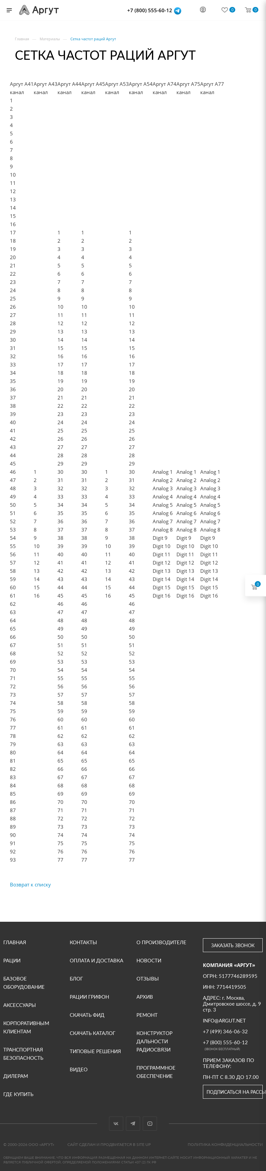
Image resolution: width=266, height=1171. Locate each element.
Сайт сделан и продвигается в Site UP (109, 1144)
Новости (148, 960)
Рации (11, 960)
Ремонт (147, 1015)
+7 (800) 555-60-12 (150, 10)
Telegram (133, 1124)
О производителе (161, 942)
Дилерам (15, 1076)
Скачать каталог (92, 1033)
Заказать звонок (232, 945)
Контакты (83, 942)
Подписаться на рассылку (235, 1092)
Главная (14, 942)
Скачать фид (87, 1015)
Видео (79, 1069)
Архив (144, 997)
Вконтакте (116, 1124)
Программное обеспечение (155, 1072)
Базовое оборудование (24, 983)
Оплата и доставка (96, 960)
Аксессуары (19, 1005)
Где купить (18, 1094)
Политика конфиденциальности (225, 1144)
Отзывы (147, 979)
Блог (76, 979)
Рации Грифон (89, 997)
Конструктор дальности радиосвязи (154, 1041)
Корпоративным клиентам (26, 1027)
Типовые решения (95, 1051)
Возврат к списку (30, 884)
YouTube (150, 1124)
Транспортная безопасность (23, 1054)
